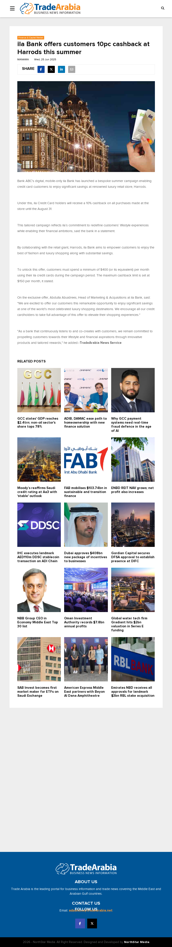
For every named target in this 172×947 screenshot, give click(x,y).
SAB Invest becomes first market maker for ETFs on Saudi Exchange (38, 691)
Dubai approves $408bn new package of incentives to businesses (85, 557)
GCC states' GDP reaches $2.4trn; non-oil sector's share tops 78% (37, 422)
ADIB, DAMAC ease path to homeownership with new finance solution (85, 422)
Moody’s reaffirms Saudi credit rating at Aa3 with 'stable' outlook (37, 492)
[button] (162, 8)
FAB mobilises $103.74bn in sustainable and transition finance (85, 492)
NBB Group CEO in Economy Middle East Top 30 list (37, 622)
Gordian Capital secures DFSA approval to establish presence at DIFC (132, 557)
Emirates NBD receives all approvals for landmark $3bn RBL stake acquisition (132, 691)
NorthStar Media (136, 942)
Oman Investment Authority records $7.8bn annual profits (84, 622)
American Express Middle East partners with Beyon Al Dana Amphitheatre (84, 691)
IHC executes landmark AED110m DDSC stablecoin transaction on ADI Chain (38, 557)
